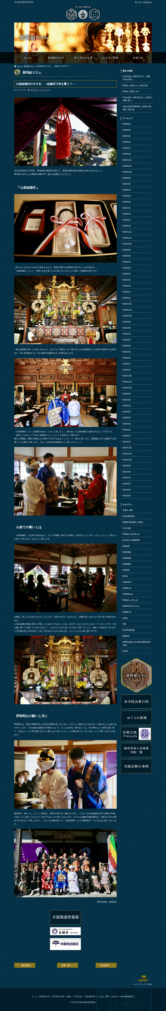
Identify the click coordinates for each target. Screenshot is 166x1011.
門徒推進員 (127, 558)
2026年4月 (127, 136)
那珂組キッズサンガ (130, 600)
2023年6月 (127, 340)
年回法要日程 (90, 996)
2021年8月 (127, 471)
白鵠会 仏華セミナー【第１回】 (135, 85)
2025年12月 (127, 160)
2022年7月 (127, 405)
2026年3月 (127, 142)
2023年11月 (127, 310)
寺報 (124, 624)
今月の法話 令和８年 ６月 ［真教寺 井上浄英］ (136, 77)
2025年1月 (127, 226)
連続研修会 (127, 552)
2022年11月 (127, 382)
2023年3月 (127, 358)
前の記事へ (24, 965)
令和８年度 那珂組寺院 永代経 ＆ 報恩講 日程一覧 (137, 107)
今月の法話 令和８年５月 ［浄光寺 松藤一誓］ (137, 98)
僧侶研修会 (127, 564)
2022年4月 (127, 423)
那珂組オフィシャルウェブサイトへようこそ (28, 57)
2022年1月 (127, 442)
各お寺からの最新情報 (131, 540)
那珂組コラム (29, 66)
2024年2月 (127, 292)
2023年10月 (127, 316)
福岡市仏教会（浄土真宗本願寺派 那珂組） (136, 643)
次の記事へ (106, 965)
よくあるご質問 (110, 57)
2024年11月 (127, 238)
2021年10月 (127, 460)
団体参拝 (126, 636)
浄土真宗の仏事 (83, 57)
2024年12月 (127, 232)
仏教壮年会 (127, 582)
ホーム (19, 66)
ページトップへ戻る (143, 980)
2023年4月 (127, 352)
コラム (139, 2)
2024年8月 (127, 256)
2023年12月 (127, 304)
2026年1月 (127, 154)
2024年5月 (127, 274)
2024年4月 (127, 280)
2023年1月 (127, 370)
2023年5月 (127, 346)
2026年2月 (127, 148)
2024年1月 (127, 298)
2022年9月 (127, 394)
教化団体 (126, 570)
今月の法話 (127, 528)
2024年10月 (127, 244)
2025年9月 (127, 178)
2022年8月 (127, 400)
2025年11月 (127, 166)
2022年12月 (127, 376)
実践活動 (126, 546)
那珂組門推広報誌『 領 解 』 (133, 522)
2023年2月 (127, 364)
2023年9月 (127, 322)
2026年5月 (127, 130)
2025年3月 (127, 214)
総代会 (125, 576)
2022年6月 (127, 412)
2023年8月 (127, 328)
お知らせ (148, 2)
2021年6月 (127, 483)
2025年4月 (127, 208)
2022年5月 (127, 417)
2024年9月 (127, 250)
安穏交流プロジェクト (131, 606)
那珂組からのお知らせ (138, 57)
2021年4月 (127, 495)
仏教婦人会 (127, 588)
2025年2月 (127, 220)
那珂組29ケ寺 (55, 57)
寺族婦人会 (127, 612)
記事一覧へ (67, 965)
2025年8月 (127, 184)
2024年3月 (127, 286)
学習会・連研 (128, 510)
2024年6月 (127, 268)
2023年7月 (127, 334)
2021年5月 (127, 490)
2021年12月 (127, 447)
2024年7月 (127, 262)
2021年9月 (127, 465)
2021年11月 (127, 453)
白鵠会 (125, 618)
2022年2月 (127, 435)
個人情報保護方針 (127, 996)
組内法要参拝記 (129, 516)
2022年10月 (127, 387)
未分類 (125, 651)
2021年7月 (127, 477)
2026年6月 (127, 124)
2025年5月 (127, 202)
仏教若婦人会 (128, 594)
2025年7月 (127, 190)
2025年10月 (127, 172)
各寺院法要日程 (129, 630)
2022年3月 (127, 430)
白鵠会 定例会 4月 (131, 91)
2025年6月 (127, 196)
